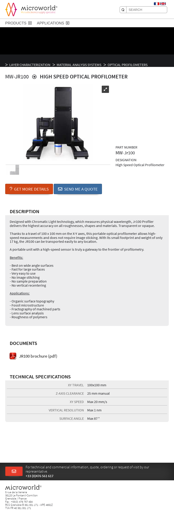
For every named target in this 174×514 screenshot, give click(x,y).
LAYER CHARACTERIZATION (29, 64)
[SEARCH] (123, 9)
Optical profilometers (127, 64)
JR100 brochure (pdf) (38, 356)
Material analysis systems (79, 64)
